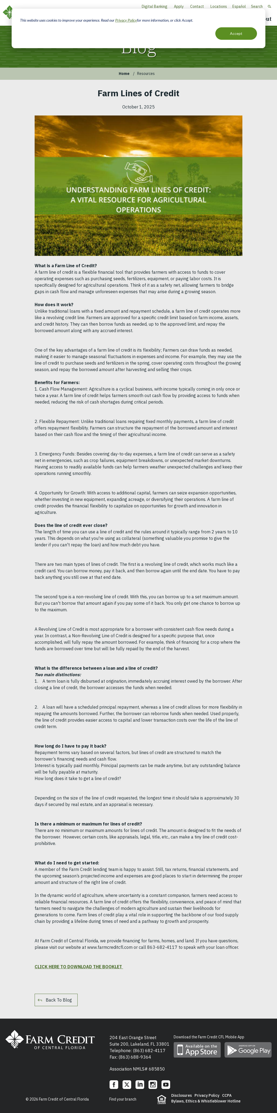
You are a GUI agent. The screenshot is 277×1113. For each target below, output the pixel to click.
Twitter (127, 1084)
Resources (146, 73)
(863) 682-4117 (149, 1050)
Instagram (153, 1084)
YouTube (165, 1084)
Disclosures (181, 1095)
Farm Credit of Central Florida (50, 1039)
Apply (179, 6)
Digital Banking (154, 6)
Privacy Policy (126, 20)
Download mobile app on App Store (197, 1050)
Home (124, 73)
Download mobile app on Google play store (248, 1050)
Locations (218, 6)
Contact (197, 6)
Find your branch (122, 1099)
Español (239, 6)
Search (257, 6)
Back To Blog (59, 1000)
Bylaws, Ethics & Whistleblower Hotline (205, 1101)
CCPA (227, 1095)
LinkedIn (140, 1084)
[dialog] (138, 28)
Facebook (114, 1084)
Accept (236, 33)
